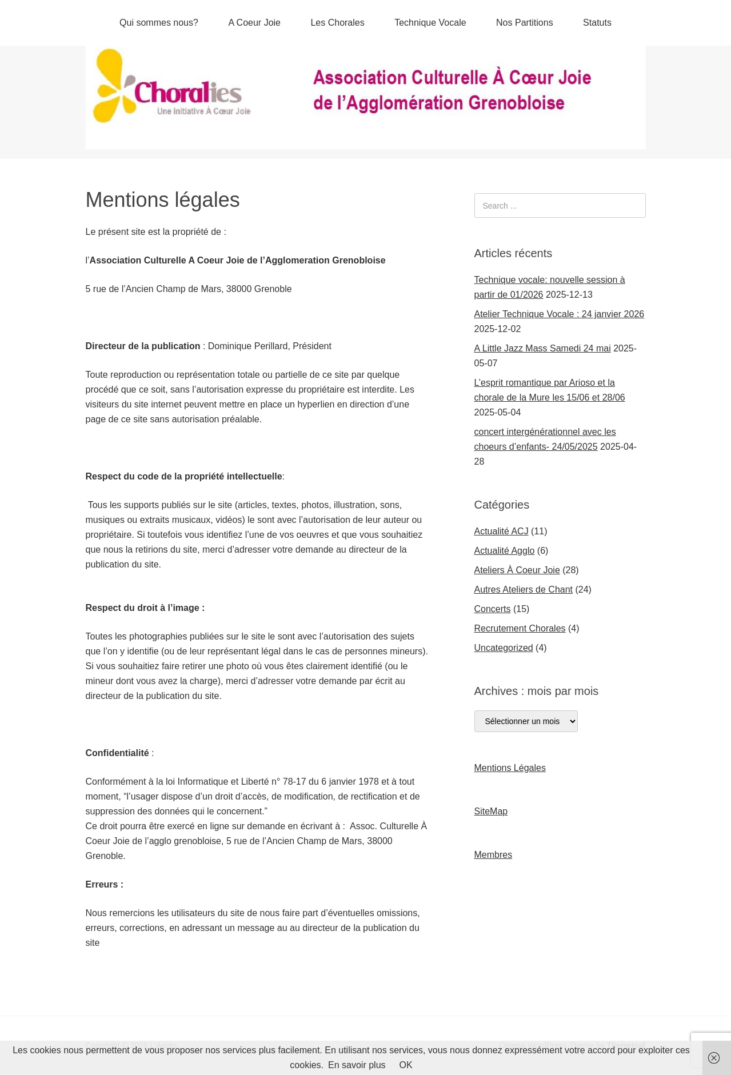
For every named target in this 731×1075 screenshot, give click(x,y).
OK (406, 1065)
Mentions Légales (510, 768)
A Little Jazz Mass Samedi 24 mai (542, 348)
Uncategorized (503, 648)
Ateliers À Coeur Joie (517, 570)
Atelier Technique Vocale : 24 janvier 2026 (559, 314)
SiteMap (491, 811)
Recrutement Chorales (520, 628)
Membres (493, 855)
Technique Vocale (430, 22)
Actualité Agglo (504, 551)
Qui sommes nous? (158, 22)
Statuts (597, 22)
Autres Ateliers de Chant (523, 589)
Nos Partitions (524, 22)
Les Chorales (337, 22)
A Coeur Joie (254, 22)
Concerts (492, 609)
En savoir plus (357, 1065)
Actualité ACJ (501, 531)
